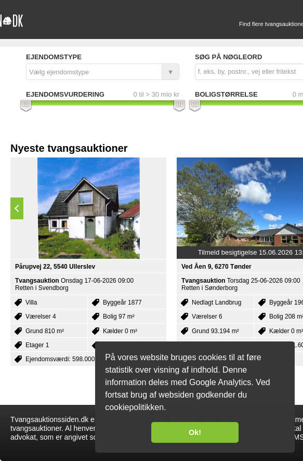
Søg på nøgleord (228, 57)
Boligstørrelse (226, 94)
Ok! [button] (195, 432)
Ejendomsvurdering (65, 94)
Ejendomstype (54, 57)
